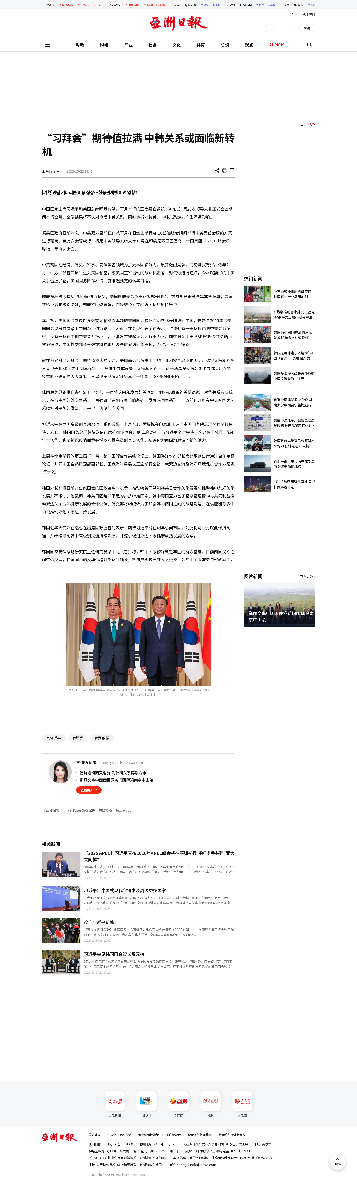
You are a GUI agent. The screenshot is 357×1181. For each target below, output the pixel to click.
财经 (104, 45)
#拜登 (78, 738)
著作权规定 (173, 1135)
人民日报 (115, 1104)
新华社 (146, 1104)
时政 (80, 45)
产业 (128, 45)
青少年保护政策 (148, 1135)
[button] (303, 632)
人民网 (242, 1104)
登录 (307, 28)
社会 (152, 45)
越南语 (88, 24)
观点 (249, 45)
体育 (201, 45)
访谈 (225, 45)
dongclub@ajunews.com (197, 1164)
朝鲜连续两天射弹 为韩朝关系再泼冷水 (113, 773)
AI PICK (276, 45)
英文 (54, 24)
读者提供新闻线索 (200, 1135)
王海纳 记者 (51, 171)
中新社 (210, 1104)
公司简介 (94, 1135)
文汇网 (178, 1104)
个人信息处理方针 (119, 1135)
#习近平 (53, 738)
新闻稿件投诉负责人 (232, 1135)
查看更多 (87, 790)
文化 (177, 45)
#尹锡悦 (102, 738)
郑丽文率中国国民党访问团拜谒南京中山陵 (116, 780)
